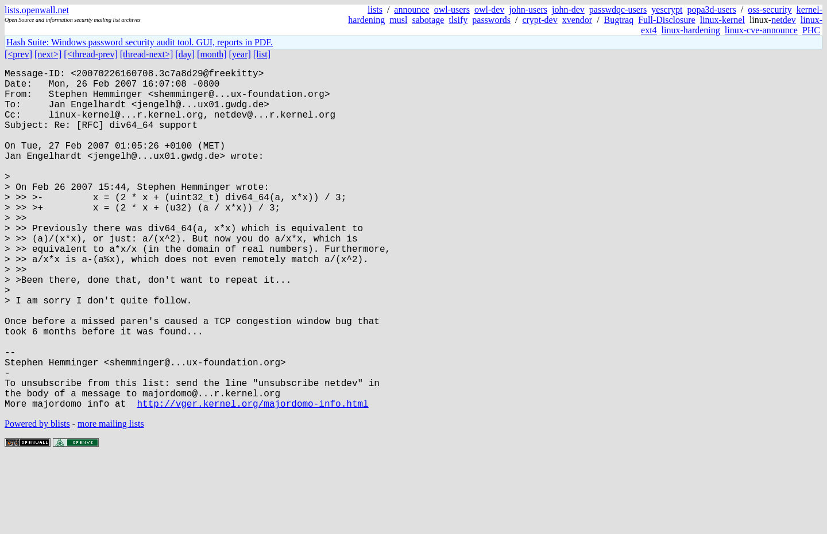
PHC (811, 30)
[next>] (47, 54)
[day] (185, 54)
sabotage (428, 20)
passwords (491, 20)
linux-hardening (691, 30)
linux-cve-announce (761, 30)
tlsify (458, 20)
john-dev (568, 9)
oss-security (769, 9)
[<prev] (18, 54)
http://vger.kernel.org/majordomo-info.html (252, 479)
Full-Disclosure (666, 20)
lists (375, 9)
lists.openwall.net (37, 10)
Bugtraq (619, 20)
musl (398, 20)
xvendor (577, 20)
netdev (783, 20)
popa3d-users (711, 9)
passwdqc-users (618, 9)
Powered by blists (37, 499)
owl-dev (489, 9)
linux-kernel (722, 20)
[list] (261, 54)
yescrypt (666, 9)
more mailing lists (111, 499)
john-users (528, 9)
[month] (212, 54)
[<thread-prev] (90, 54)
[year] (240, 54)
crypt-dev (539, 20)
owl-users (452, 9)
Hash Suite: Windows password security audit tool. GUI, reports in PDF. (139, 42)
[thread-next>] (146, 54)
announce (411, 9)
